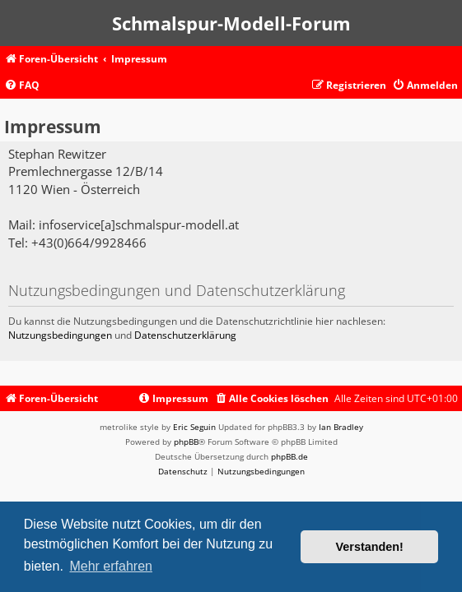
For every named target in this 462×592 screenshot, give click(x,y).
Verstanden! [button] (370, 546)
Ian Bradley (341, 426)
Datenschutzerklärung (185, 335)
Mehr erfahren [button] (110, 566)
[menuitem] (22, 86)
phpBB (186, 441)
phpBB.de (289, 456)
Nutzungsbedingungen (60, 335)
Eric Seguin (194, 426)
